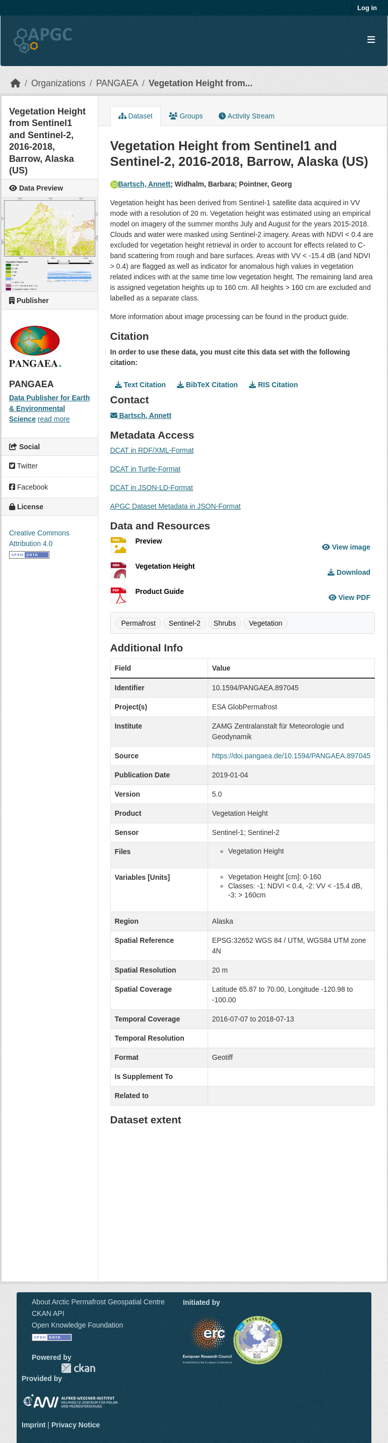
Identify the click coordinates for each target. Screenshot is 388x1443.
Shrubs (225, 623)
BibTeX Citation (207, 385)
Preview (149, 541)
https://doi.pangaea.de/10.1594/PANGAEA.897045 (291, 756)
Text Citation (140, 385)
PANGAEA (117, 83)
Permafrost (138, 623)
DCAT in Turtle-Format (145, 469)
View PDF (349, 597)
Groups (186, 116)
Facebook (28, 487)
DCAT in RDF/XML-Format (152, 450)
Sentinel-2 (185, 623)
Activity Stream (246, 116)
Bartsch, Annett (140, 184)
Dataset (135, 116)
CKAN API (48, 1313)
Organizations (58, 83)
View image (346, 547)
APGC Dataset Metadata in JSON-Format (175, 506)
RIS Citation (273, 385)
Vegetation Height (165, 566)
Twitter (23, 466)
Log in (367, 8)
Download (349, 572)
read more (54, 419)
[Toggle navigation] (371, 40)
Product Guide (160, 591)
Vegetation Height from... (200, 83)
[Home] (16, 83)
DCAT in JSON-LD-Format (151, 488)
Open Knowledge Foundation (77, 1325)
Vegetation (265, 623)
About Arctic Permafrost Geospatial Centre (98, 1302)
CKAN (78, 1368)
